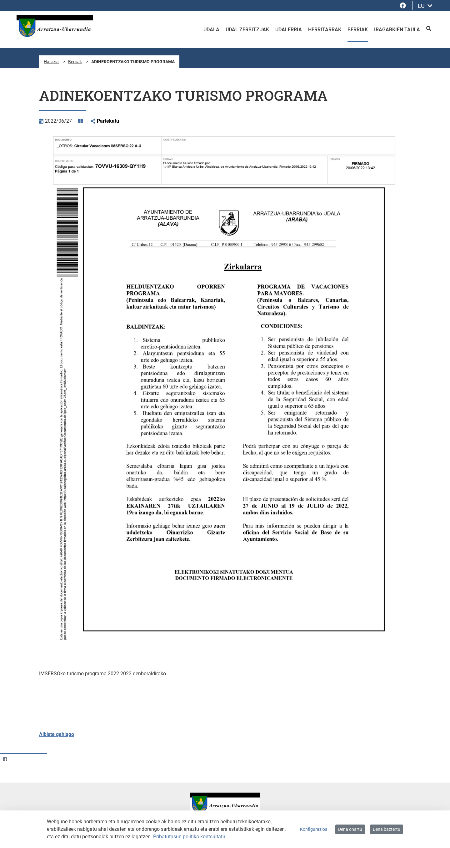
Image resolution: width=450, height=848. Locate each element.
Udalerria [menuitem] (288, 30)
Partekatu (108, 121)
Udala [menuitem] (211, 30)
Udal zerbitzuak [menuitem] (247, 30)
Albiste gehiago (56, 734)
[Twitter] (17, 759)
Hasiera (51, 61)
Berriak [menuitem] (358, 30)
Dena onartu (350, 829)
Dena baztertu (386, 829)
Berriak (75, 61)
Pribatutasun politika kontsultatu (189, 837)
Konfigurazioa (314, 829)
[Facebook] (5, 759)
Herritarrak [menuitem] (324, 30)
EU (425, 6)
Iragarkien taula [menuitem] (397, 30)
